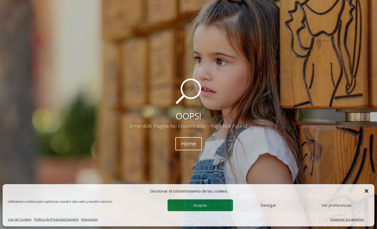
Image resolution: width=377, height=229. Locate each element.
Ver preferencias (336, 205)
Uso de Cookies (19, 219)
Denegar (268, 205)
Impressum (89, 219)
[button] (366, 191)
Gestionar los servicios (347, 219)
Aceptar (200, 205)
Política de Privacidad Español (56, 219)
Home (188, 143)
